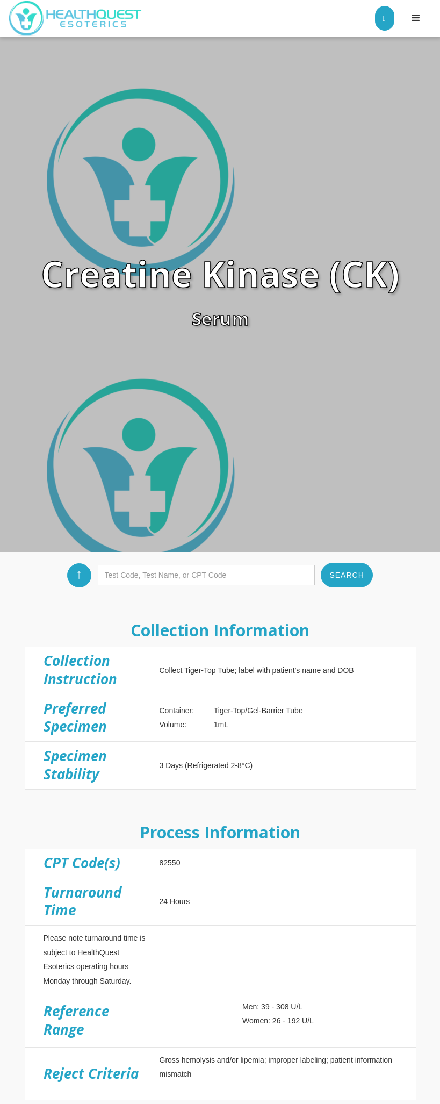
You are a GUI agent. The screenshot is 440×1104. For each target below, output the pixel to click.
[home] (75, 18)
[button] (416, 18)
